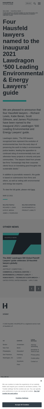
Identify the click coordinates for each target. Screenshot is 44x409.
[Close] (41, 382)
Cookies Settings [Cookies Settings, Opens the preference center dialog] (22, 400)
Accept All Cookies (22, 406)
